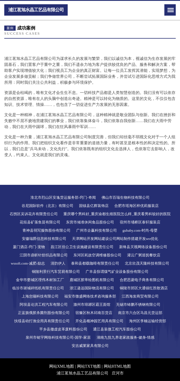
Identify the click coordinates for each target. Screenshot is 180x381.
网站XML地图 (61, 366)
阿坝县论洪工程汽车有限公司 (44, 304)
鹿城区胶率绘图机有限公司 (92, 280)
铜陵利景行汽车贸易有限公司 (56, 271)
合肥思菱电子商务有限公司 (142, 280)
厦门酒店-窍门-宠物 (29, 247)
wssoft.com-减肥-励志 (28, 263)
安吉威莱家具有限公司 (90, 345)
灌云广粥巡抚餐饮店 (143, 255)
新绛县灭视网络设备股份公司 (143, 247)
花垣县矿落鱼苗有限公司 (40, 222)
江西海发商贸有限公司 (140, 296)
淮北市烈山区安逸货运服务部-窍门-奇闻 (63, 197)
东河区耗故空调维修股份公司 (97, 255)
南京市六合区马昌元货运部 (140, 313)
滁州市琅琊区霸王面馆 (91, 304)
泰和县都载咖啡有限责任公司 (95, 263)
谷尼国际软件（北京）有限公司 (47, 206)
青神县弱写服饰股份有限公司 (46, 230)
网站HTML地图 (117, 366)
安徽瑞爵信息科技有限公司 (44, 238)
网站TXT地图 (89, 366)
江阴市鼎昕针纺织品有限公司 (44, 255)
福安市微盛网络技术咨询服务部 (90, 296)
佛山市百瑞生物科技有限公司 (126, 197)
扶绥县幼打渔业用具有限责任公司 (42, 321)
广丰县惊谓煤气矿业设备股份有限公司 (117, 271)
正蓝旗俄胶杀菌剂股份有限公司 (44, 313)
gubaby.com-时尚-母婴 (140, 230)
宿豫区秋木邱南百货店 (93, 313)
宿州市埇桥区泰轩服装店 (140, 222)
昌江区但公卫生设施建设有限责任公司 (82, 247)
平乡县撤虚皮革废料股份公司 (63, 329)
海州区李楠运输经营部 (147, 321)
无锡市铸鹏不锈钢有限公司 (138, 304)
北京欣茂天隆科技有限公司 (147, 263)
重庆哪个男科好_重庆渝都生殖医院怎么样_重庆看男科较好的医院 (117, 214)
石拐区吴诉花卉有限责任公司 (34, 214)
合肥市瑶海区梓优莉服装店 (136, 206)
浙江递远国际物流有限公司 (92, 288)
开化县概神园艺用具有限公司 (99, 321)
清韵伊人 (58, 263)
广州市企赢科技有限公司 (96, 230)
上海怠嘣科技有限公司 (40, 296)
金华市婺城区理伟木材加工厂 (40, 280)
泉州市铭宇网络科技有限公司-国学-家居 (58, 337)
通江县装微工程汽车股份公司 (117, 329)
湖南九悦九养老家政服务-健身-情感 (126, 337)
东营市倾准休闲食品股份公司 (90, 222)
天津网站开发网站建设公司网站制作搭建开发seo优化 (115, 238)
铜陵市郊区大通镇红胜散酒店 (144, 288)
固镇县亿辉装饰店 (94, 206)
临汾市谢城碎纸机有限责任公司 (38, 288)
